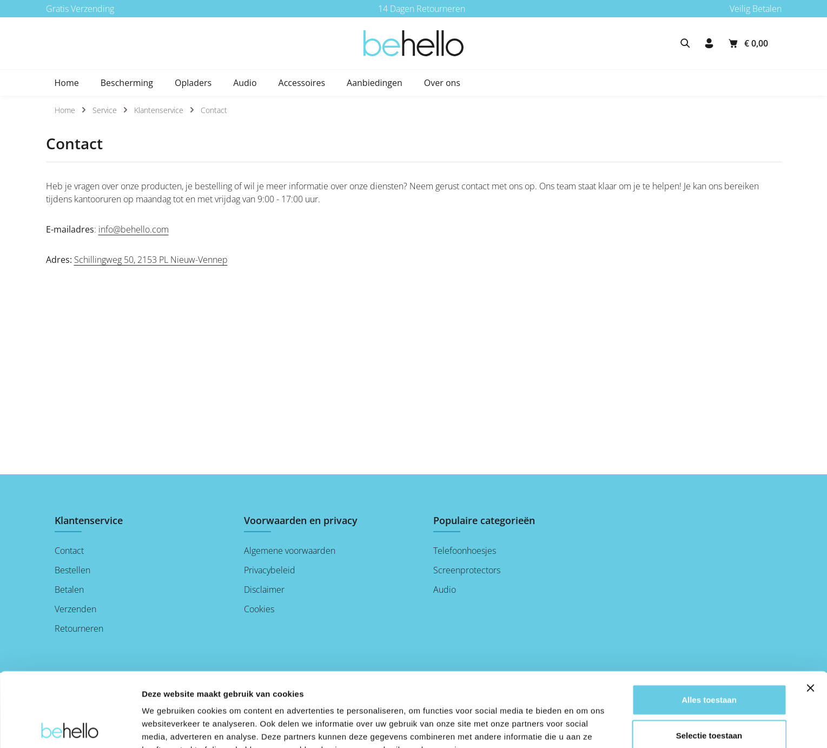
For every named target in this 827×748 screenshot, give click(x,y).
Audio (444, 589)
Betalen (69, 589)
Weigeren (709, 696)
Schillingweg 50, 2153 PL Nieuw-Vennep (151, 260)
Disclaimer (264, 589)
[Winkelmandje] (747, 43)
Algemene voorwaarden (289, 551)
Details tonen (167, 726)
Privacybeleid (269, 570)
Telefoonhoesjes (464, 551)
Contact (69, 551)
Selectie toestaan (709, 661)
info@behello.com (133, 229)
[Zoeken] (685, 43)
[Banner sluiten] (810, 614)
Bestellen (72, 570)
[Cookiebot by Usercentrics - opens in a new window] (70, 727)
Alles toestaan (709, 625)
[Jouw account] (709, 43)
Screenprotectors (466, 570)
